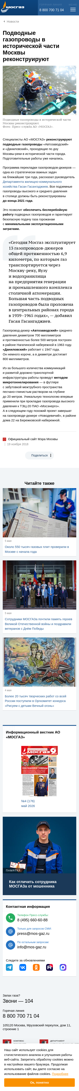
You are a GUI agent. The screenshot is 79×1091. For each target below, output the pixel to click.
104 (29, 1001)
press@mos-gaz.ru (33, 933)
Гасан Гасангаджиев (33, 186)
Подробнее (60, 1074)
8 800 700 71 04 (51, 10)
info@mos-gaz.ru (31, 947)
